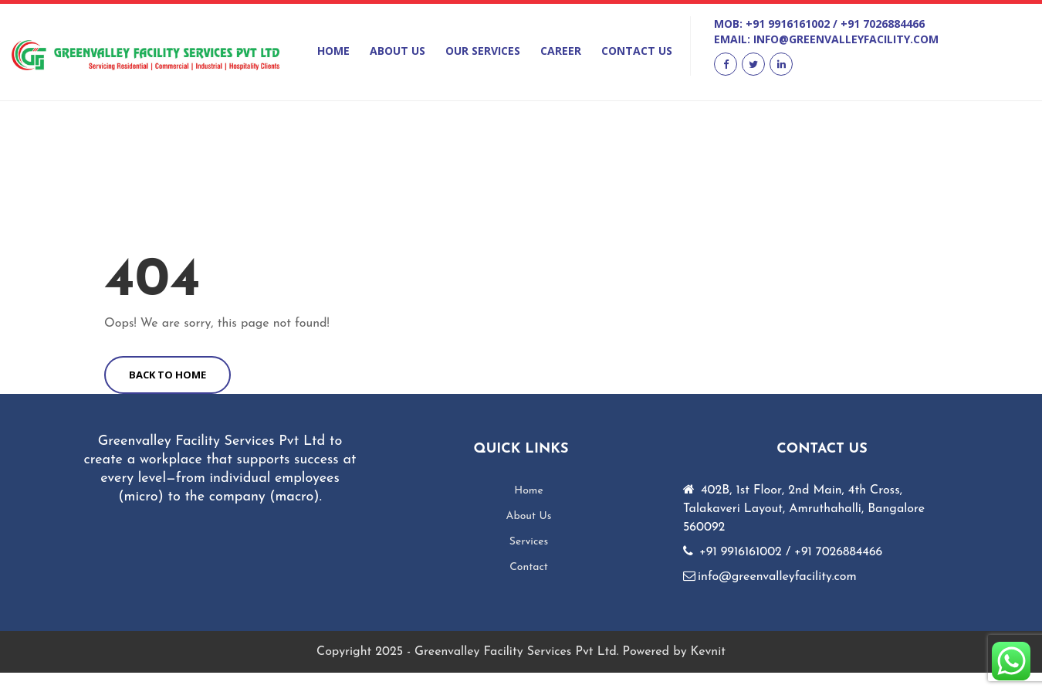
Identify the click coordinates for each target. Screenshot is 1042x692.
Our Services (482, 50)
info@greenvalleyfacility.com (846, 39)
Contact (528, 567)
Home (333, 50)
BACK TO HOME (167, 375)
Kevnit (708, 652)
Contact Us (636, 50)
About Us (397, 50)
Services (529, 542)
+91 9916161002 (788, 23)
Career (560, 50)
